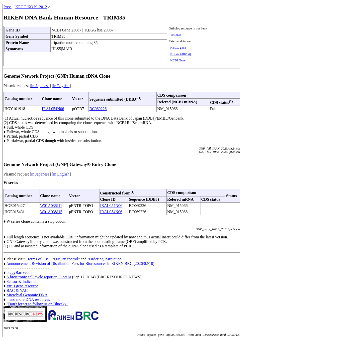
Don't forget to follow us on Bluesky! (38, 304)
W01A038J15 (51, 212)
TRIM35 (175, 34)
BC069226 (97, 109)
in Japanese (40, 86)
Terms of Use (38, 259)
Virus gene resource (22, 286)
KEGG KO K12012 (31, 7)
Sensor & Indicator (21, 281)
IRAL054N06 (53, 109)
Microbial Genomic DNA (26, 295)
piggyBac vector (19, 272)
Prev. (7, 7)
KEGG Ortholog (180, 54)
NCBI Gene (177, 60)
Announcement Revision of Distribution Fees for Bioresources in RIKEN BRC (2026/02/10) (80, 263)
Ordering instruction (105, 259)
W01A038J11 (51, 205)
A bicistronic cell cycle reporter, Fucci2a (38, 277)
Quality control (66, 259)
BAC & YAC (17, 290)
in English (61, 86)
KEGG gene (178, 47)
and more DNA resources (29, 299)
